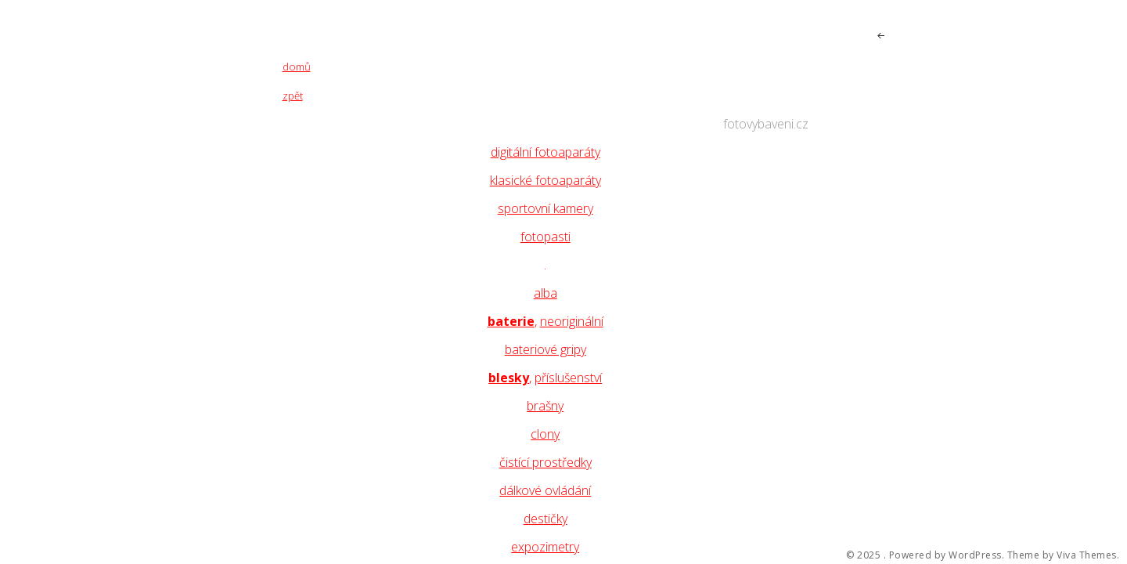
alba (545, 293)
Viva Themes (1087, 555)
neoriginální (571, 321)
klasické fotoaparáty (545, 180)
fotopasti (545, 236)
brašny (545, 405)
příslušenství (568, 377)
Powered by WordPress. (947, 555)
